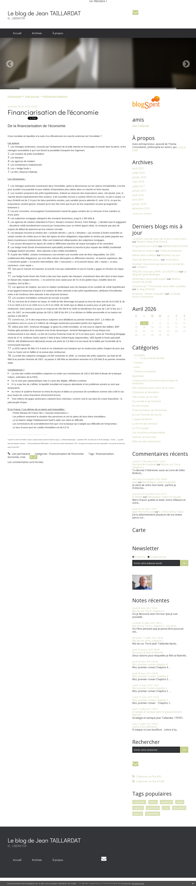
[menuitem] (17, 33)
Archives (37, 33)
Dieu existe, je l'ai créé (145, 396)
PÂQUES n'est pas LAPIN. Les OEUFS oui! (155, 271)
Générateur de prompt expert (149, 279)
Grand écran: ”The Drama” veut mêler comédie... (159, 286)
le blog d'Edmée (146, 289)
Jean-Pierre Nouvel (143, 511)
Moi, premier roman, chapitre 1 (150, 700)
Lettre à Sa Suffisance (144, 726)
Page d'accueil (32, 96)
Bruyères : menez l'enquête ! (148, 293)
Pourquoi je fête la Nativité (147, 652)
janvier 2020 (139, 177)
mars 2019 (138, 181)
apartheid (152, 808)
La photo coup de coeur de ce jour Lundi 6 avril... (159, 238)
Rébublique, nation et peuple (159, 482)
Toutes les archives (141, 213)
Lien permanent (19, 453)
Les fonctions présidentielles (148, 432)
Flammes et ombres (143, 250)
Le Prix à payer (140, 428)
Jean (134, 482)
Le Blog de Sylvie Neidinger (159, 273)
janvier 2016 (139, 204)
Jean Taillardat (140, 125)
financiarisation (105, 453)
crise (22, 457)
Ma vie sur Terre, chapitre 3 (148, 611)
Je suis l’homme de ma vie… (147, 414)
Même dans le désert (144, 255)
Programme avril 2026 (145, 246)
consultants (152, 813)
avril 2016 (137, 199)
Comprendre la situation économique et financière (155, 382)
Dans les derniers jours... (146, 259)
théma (152, 802)
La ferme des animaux (145, 423)
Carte (139, 529)
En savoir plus (138, 883)
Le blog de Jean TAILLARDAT (44, 13)
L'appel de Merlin (142, 419)
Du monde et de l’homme (146, 401)
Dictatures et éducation (145, 392)
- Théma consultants (144, 371)
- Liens (136, 367)
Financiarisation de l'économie (53, 112)
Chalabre (142, 267)
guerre (138, 813)
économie (13, 457)
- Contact (137, 362)
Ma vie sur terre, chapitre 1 (147, 640)
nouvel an (166, 802)
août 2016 (138, 195)
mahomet (139, 802)
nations (138, 808)
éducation (179, 808)
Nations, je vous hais (144, 437)
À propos (58, 33)
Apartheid (138, 376)
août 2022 (138, 168)
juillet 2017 (138, 186)
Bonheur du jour (170, 255)
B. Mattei (137, 497)
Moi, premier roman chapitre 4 (150, 664)
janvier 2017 (139, 190)
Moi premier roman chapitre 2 (149, 688)
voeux (180, 802)
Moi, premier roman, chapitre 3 (150, 676)
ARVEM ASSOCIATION (175, 246)
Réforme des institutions (55, 96)
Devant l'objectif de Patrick (152, 241)
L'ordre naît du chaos (171, 511)
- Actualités (138, 355)
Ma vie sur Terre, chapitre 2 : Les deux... (154, 625)
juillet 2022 (138, 172)
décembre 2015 (141, 208)
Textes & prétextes (171, 250)
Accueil (17, 33)
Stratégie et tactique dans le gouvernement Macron (157, 713)
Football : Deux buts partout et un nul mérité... (158, 264)
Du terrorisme (14, 96)
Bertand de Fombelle (144, 464)
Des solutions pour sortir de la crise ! (153, 387)
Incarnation (172, 259)
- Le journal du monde (151, 358)
